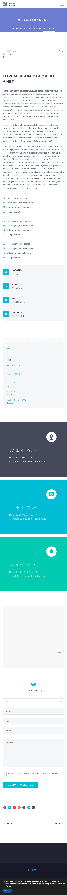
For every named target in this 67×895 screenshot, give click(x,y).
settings (8, 886)
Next (59, 823)
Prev (7, 823)
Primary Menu (62, 4)
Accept (7, 891)
